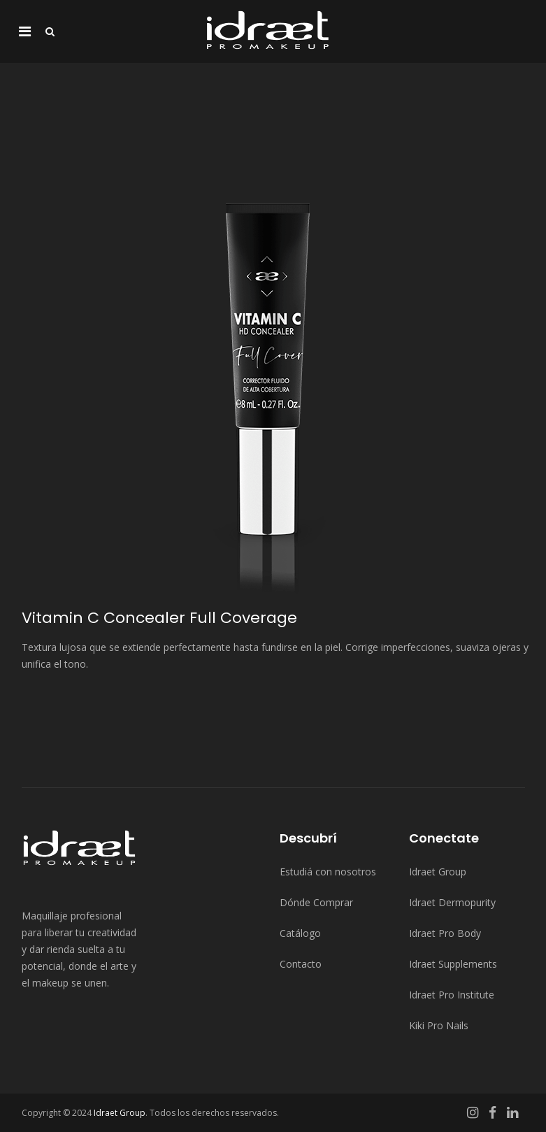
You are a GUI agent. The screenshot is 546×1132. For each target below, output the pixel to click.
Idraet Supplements (453, 963)
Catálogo (300, 933)
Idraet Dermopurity (452, 902)
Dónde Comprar (316, 902)
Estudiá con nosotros (328, 871)
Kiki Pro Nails (438, 1025)
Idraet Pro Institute (451, 994)
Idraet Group (437, 871)
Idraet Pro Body (445, 933)
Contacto (301, 963)
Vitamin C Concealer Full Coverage (159, 618)
